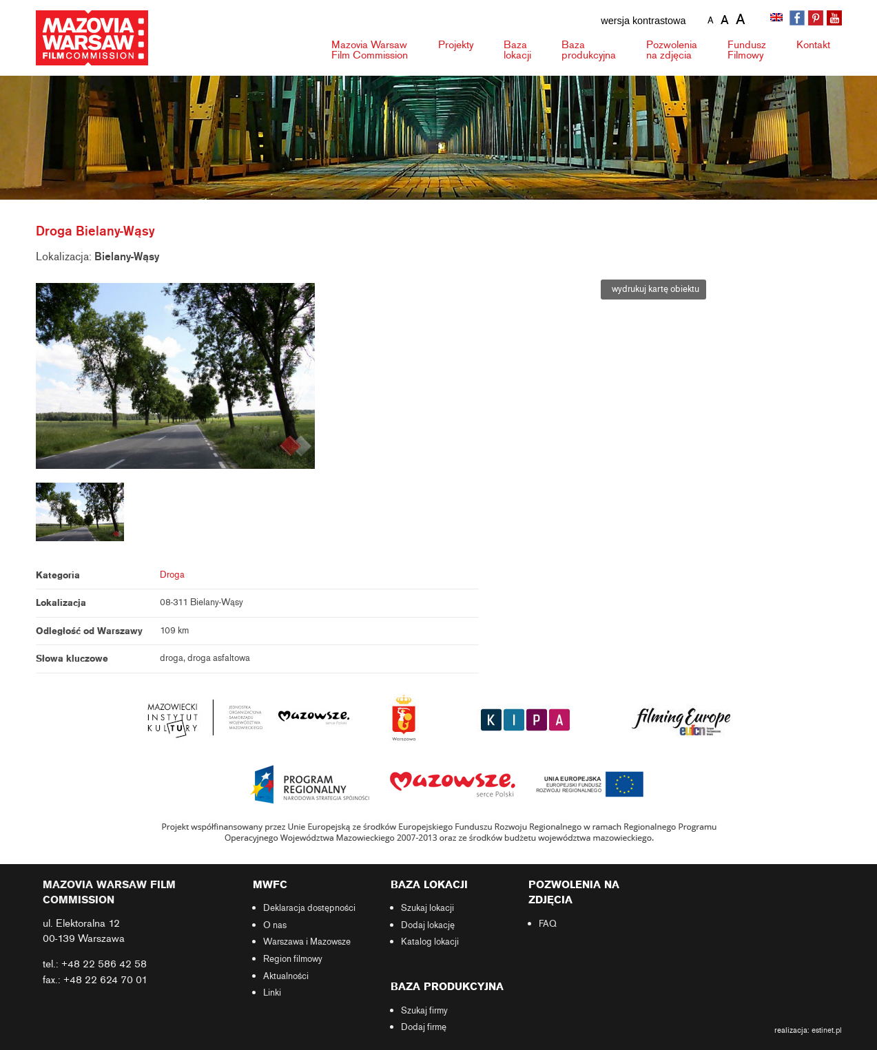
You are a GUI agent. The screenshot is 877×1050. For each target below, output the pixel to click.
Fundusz (747, 50)
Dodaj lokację (428, 925)
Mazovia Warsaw (369, 50)
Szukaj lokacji (427, 908)
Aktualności (286, 976)
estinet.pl (827, 1030)
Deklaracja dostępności (309, 908)
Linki (272, 992)
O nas (275, 925)
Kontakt (813, 45)
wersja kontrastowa (643, 20)
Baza (517, 50)
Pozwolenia (671, 50)
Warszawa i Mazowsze (307, 941)
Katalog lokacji (430, 941)
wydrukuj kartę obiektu (653, 289)
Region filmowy (292, 959)
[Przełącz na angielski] (777, 18)
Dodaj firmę (423, 1027)
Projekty (455, 45)
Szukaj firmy (424, 1010)
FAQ (548, 924)
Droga (172, 574)
